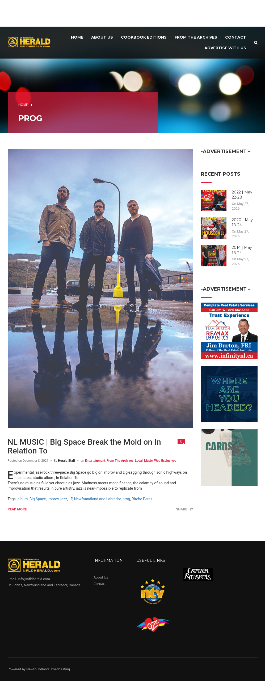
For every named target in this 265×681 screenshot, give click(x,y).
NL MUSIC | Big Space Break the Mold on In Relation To (84, 446)
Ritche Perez (142, 499)
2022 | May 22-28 (242, 195)
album (23, 499)
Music (148, 461)
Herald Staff (66, 461)
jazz (63, 499)
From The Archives (120, 461)
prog (126, 499)
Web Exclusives (165, 461)
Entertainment (95, 461)
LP (70, 499)
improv (53, 499)
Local (138, 461)
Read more (17, 509)
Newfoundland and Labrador (97, 499)
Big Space (38, 499)
